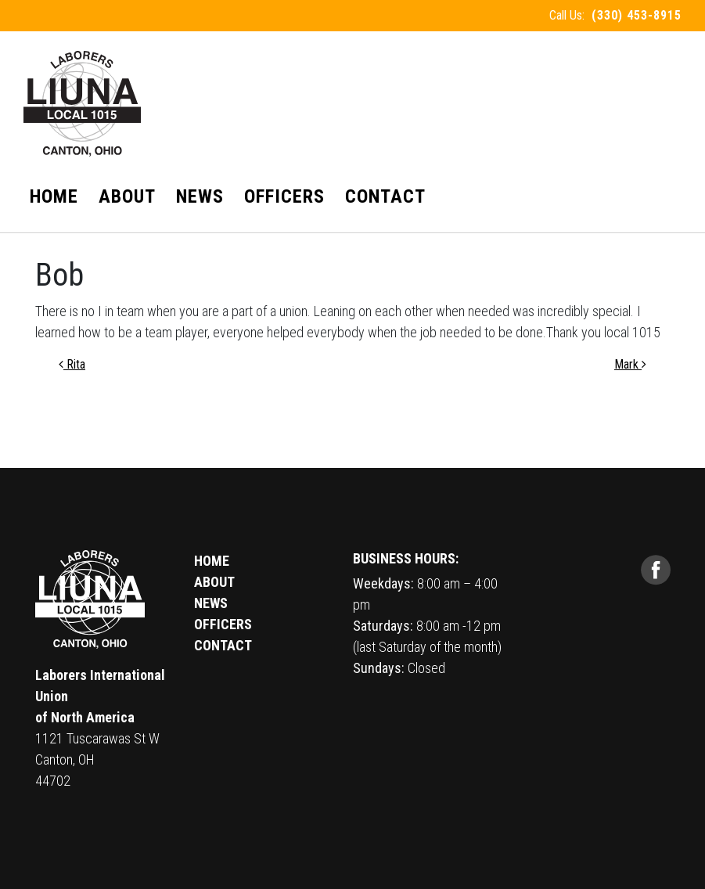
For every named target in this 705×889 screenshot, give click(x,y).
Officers (284, 196)
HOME (211, 560)
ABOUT (214, 582)
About (127, 196)
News (200, 196)
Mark (630, 364)
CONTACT (223, 645)
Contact (385, 196)
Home (54, 196)
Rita (72, 364)
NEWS (211, 603)
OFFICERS (223, 624)
